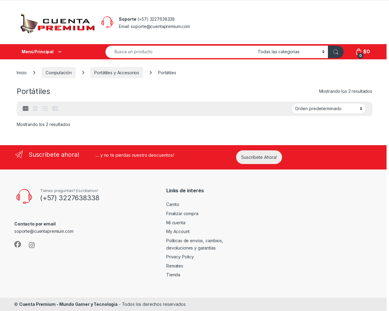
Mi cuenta (175, 222)
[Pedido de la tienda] (328, 108)
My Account (178, 231)
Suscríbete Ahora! (259, 157)
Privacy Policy (180, 256)
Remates (174, 265)
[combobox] (179, 52)
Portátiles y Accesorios (116, 72)
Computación (58, 72)
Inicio (22, 72)
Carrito (172, 204)
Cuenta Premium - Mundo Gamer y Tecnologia (68, 304)
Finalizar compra (182, 213)
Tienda (173, 274)
